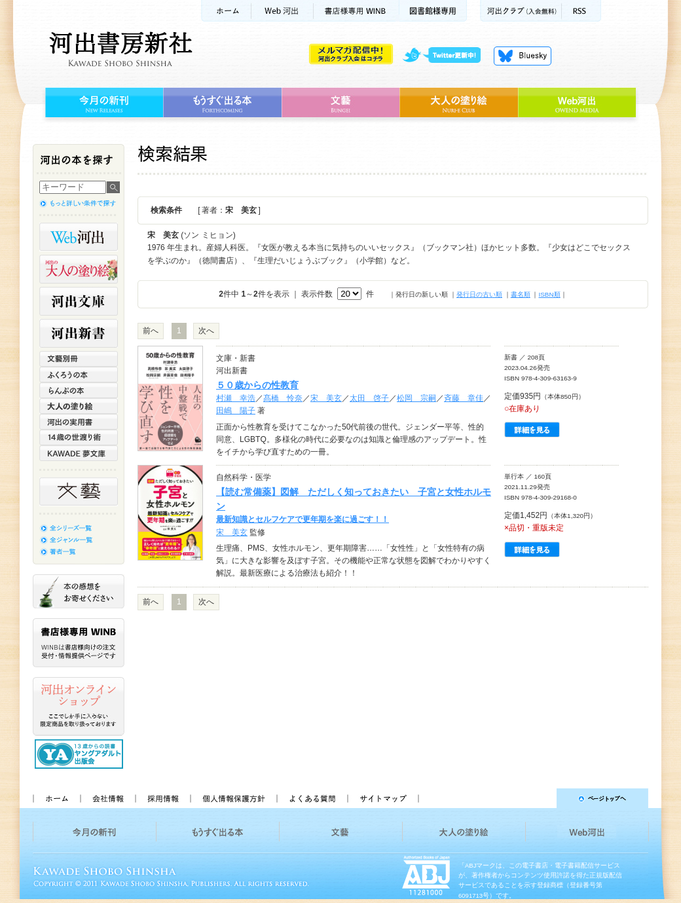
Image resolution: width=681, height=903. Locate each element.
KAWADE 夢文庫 (78, 453)
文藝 (340, 102)
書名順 (520, 294)
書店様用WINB (356, 11)
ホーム (226, 11)
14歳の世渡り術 (78, 437)
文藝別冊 (78, 359)
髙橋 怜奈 (283, 398)
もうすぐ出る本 (222, 102)
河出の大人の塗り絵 (78, 269)
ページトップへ (539, 798)
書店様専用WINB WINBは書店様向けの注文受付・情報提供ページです (78, 642)
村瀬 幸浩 (235, 398)
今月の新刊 (102, 102)
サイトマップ (383, 798)
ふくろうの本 (78, 374)
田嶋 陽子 (235, 410)
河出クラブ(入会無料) (521, 11)
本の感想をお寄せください (78, 591)
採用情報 (162, 798)
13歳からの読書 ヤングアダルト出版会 (80, 754)
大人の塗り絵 (458, 102)
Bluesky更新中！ (522, 55)
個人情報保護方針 (233, 798)
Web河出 (282, 11)
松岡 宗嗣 (416, 398)
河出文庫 (78, 301)
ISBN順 (549, 294)
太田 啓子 (369, 398)
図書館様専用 (433, 11)
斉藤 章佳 (463, 398)
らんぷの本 (78, 390)
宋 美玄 (326, 398)
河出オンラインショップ (78, 706)
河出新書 (78, 333)
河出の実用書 (78, 422)
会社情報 (107, 798)
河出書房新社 (119, 49)
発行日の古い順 (479, 294)
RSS (581, 11)
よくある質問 (311, 798)
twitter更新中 (446, 55)
